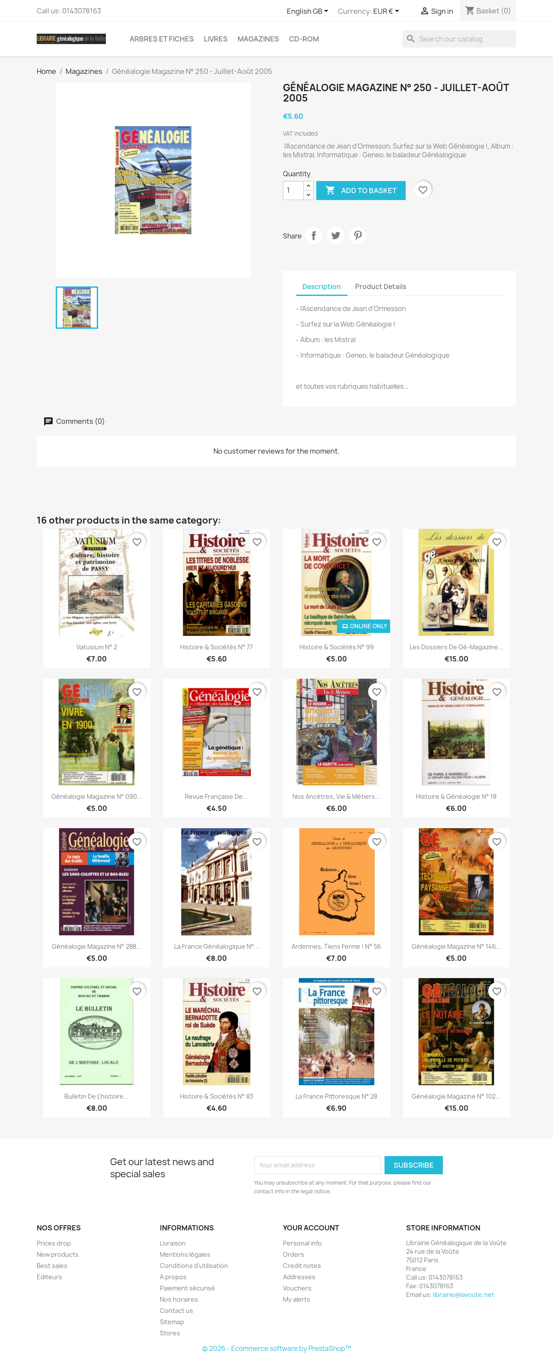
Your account (311, 1228)
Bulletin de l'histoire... (96, 1096)
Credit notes (302, 1265)
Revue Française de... (216, 796)
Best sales (52, 1265)
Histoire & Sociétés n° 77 (216, 647)
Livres (216, 39)
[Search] (459, 39)
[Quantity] (293, 190)
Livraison (173, 1243)
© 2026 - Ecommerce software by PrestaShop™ (276, 1348)
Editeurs (49, 1277)
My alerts (296, 1299)
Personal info (302, 1243)
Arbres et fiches (162, 39)
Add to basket (361, 190)
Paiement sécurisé (187, 1288)
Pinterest (357, 235)
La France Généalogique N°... (216, 946)
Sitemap (172, 1322)
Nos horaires (179, 1299)
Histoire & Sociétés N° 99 (336, 647)
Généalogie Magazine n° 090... (96, 796)
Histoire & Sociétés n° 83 (216, 1096)
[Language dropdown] (309, 11)
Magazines (258, 39)
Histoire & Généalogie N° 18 (456, 796)
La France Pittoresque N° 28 (336, 1096)
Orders (293, 1254)
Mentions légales (185, 1254)
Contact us (176, 1310)
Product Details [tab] (380, 286)
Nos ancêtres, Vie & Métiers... (336, 796)
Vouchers (297, 1288)
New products (58, 1254)
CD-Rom (304, 39)
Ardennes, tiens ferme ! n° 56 (336, 946)
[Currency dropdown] (387, 11)
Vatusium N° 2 (96, 647)
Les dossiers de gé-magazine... (456, 647)
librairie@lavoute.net (463, 1294)
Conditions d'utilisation (194, 1265)
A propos (173, 1277)
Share (313, 235)
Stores (170, 1333)
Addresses (299, 1277)
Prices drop (54, 1243)
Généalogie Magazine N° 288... (96, 946)
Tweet (335, 235)
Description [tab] (321, 286)
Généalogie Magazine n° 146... (456, 946)
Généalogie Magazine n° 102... (456, 1096)
